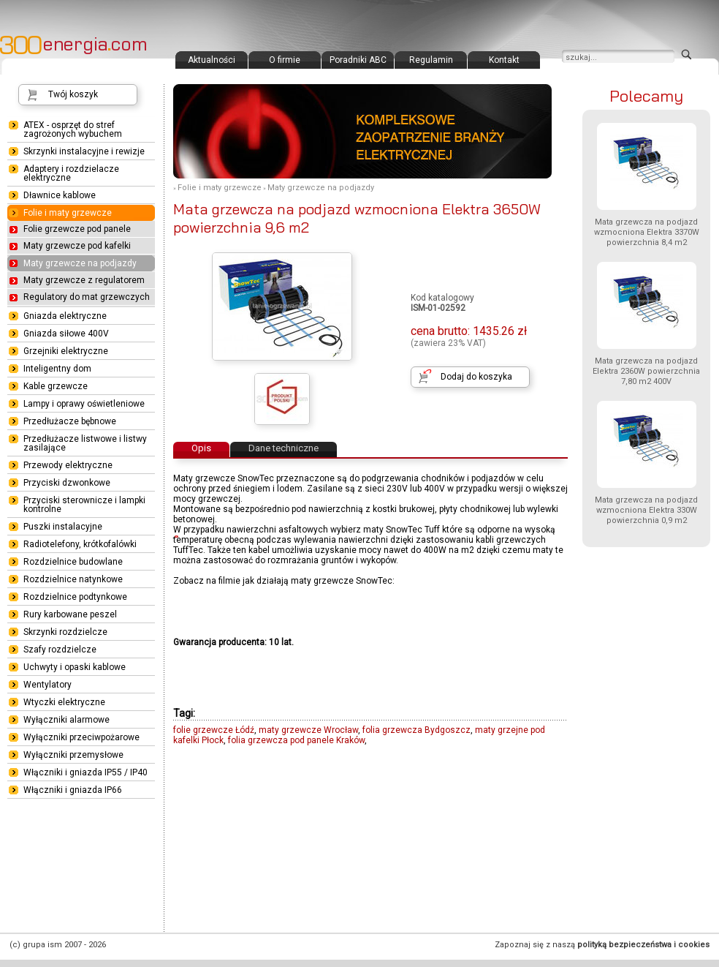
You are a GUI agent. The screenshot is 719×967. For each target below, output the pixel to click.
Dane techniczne (283, 448)
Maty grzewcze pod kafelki (77, 246)
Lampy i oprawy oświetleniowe (84, 404)
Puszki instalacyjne (62, 527)
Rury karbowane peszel (70, 614)
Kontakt (504, 60)
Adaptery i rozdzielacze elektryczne (71, 173)
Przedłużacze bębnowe (69, 421)
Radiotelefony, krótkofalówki (80, 544)
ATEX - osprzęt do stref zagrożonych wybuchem (72, 129)
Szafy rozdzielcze (59, 649)
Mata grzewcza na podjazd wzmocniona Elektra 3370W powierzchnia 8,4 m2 (646, 232)
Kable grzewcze (55, 386)
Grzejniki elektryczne (65, 351)
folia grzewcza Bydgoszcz (416, 730)
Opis (201, 448)
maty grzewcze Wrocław (308, 730)
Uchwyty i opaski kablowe (74, 667)
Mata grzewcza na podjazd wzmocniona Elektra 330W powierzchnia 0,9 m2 (646, 510)
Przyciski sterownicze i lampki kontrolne (84, 504)
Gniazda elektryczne (65, 316)
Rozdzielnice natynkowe (73, 579)
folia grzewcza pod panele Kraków (296, 740)
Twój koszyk (73, 94)
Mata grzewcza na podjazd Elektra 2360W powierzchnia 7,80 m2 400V (646, 371)
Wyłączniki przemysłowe (73, 755)
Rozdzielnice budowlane (73, 562)
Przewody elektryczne (68, 465)
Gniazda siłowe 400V (66, 333)
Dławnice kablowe (59, 195)
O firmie (284, 60)
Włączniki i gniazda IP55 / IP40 (85, 772)
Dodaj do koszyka (476, 377)
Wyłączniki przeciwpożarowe (81, 737)
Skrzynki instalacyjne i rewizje (84, 151)
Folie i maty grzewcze (220, 187)
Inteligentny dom (57, 369)
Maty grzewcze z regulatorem (84, 280)
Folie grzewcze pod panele (77, 229)
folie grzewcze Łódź (213, 730)
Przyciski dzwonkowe (66, 483)
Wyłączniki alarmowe (66, 720)
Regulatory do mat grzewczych (86, 297)
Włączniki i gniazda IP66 (72, 790)
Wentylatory (47, 685)
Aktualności (211, 60)
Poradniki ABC (358, 60)
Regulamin (431, 60)
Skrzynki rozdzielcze (65, 632)
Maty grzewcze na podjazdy (320, 187)
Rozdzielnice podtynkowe (75, 597)
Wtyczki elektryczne (64, 702)
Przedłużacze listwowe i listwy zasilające (85, 443)
